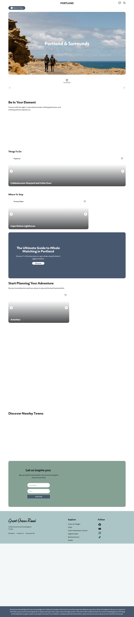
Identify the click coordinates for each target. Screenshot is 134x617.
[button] (10, 88)
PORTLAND (67, 3)
